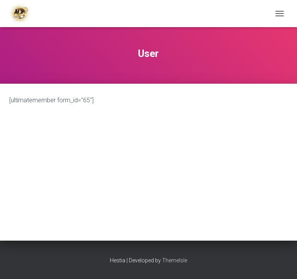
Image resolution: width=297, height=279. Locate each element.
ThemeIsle (174, 260)
